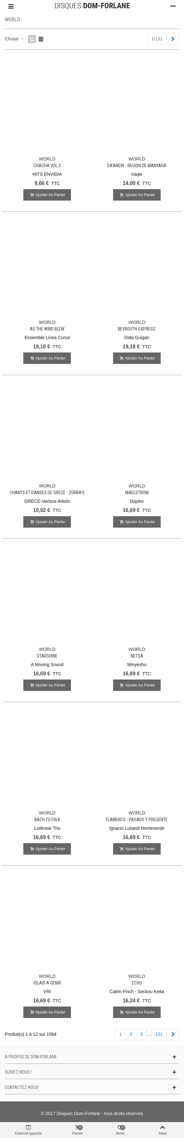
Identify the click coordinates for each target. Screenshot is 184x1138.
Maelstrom (137, 492)
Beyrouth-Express (137, 328)
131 (159, 1034)
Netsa (137, 655)
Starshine (47, 655)
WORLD (47, 158)
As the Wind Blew (47, 328)
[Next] (172, 39)
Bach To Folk (47, 819)
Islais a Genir (47, 982)
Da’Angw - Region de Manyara (136, 165)
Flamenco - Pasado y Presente (137, 819)
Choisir (14, 38)
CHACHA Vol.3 (47, 165)
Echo (137, 982)
